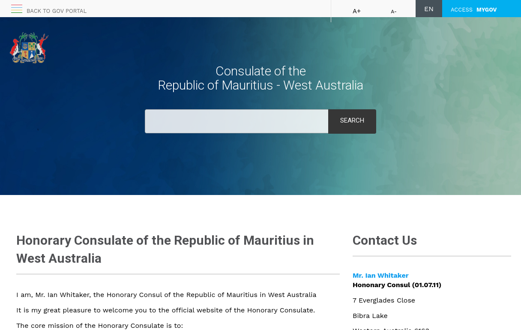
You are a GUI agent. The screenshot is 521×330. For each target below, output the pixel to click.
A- (394, 12)
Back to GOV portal (57, 11)
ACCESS (474, 9)
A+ (357, 11)
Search (352, 120)
